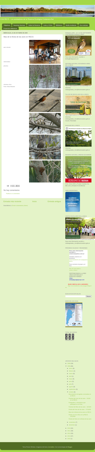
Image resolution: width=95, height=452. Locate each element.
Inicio (34, 201)
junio (70, 381)
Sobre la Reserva (34, 25)
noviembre (72, 422)
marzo (71, 373)
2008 (69, 363)
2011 (69, 431)
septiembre (72, 389)
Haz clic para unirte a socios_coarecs (75, 269)
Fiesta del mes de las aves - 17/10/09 (80, 409)
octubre (71, 392)
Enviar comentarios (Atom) (20, 205)
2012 (69, 433)
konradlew (51, 447)
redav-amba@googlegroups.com (76, 278)
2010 (69, 428)
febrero (71, 371)
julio (70, 384)
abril (70, 376)
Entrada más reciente (12, 201)
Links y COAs (47, 25)
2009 (69, 366)
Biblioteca (59, 25)
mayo (71, 379)
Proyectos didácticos (10, 28)
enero (71, 368)
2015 (69, 438)
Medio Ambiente (71, 25)
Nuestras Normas (19, 25)
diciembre (72, 425)
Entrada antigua (54, 201)
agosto (71, 386)
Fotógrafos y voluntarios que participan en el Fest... (77, 403)
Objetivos (7, 25)
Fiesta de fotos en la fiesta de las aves (80, 419)
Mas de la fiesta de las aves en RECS (80, 412)
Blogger (70, 447)
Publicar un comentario (13, 193)
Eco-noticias (84, 25)
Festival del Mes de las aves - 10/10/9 (80, 407)
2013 (69, 436)
